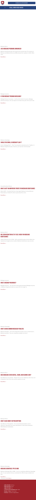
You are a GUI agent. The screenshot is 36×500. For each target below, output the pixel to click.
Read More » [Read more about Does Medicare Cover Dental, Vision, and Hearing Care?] (3, 381)
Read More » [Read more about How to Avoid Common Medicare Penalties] (3, 335)
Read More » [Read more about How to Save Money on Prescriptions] (3, 429)
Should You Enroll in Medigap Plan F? (11, 142)
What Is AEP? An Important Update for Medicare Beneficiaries (18, 188)
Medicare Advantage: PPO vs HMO (10, 469)
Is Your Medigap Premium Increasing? (11, 96)
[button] (5, 8)
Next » (10, 478)
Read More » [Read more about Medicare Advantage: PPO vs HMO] (3, 476)
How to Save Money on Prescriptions (11, 421)
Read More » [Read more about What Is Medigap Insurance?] (3, 289)
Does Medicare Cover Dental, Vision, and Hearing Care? (16, 375)
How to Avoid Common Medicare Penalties (12, 329)
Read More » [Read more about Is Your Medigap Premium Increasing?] (3, 103)
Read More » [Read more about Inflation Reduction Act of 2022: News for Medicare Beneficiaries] (3, 243)
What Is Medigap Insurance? (8, 283)
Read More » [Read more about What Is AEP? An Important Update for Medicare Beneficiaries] (3, 195)
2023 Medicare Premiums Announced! (11, 49)
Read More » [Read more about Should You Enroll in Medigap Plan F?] (3, 149)
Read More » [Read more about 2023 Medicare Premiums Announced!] (3, 57)
